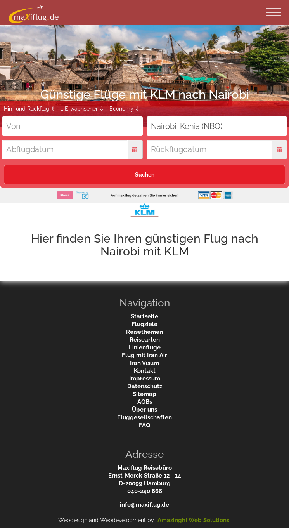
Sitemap (144, 394)
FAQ (144, 425)
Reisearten (145, 339)
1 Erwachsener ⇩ (82, 109)
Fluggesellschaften (144, 417)
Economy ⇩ (124, 109)
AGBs (144, 401)
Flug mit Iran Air (144, 355)
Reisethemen (144, 331)
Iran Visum (144, 363)
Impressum (144, 378)
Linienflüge (145, 347)
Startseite (144, 316)
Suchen (144, 175)
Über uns (144, 409)
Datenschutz (144, 386)
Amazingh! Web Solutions (193, 520)
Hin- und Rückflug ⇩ (29, 109)
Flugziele (144, 324)
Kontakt (145, 370)
